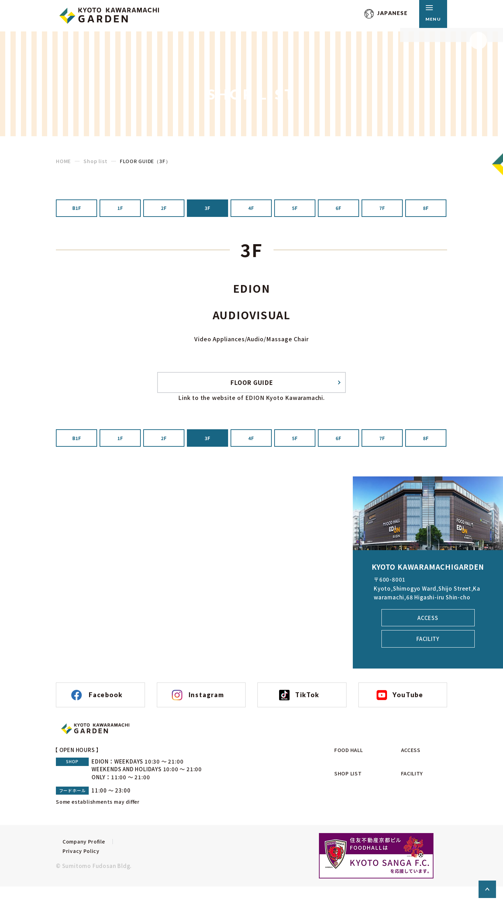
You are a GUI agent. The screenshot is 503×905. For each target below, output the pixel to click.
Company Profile (79, 867)
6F (338, 209)
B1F (77, 209)
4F (251, 209)
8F (426, 209)
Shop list (95, 161)
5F (295, 209)
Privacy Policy (75, 877)
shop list (344, 789)
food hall (345, 776)
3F (207, 209)
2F (164, 209)
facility (427, 650)
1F (120, 209)
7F (382, 209)
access (427, 628)
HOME (63, 161)
